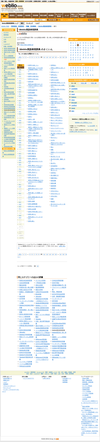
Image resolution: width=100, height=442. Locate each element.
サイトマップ (7, 387)
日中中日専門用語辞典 (43, 344)
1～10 (73, 83)
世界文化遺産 (55, 80)
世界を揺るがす (55, 115)
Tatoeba (38, 319)
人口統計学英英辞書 (25, 348)
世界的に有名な (32, 114)
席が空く (53, 163)
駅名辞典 (38, 294)
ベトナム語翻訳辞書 (25, 364)
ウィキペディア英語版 (59, 344)
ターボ (67, 15)
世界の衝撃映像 (32, 204)
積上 (52, 147)
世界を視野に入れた (57, 99)
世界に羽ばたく (32, 172)
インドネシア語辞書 (25, 361)
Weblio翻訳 (85, 384)
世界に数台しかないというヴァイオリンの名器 (35, 166)
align (73, 86)
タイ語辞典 (85, 395)
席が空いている (55, 156)
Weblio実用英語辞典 (42, 310)
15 (56, 57)
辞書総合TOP (90, 1)
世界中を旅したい (33, 65)
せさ (20, 91)
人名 (59, 373)
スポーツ (47, 373)
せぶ (20, 208)
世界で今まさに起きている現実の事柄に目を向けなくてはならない (35, 141)
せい (20, 71)
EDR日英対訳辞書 (25, 330)
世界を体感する (55, 110)
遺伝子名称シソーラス (43, 326)
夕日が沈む (54, 196)
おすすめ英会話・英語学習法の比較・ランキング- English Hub (89, 432)
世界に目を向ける (33, 177)
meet (73, 94)
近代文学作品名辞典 (58, 294)
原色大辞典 (39, 285)
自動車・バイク (53, 372)
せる (20, 158)
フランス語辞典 (86, 391)
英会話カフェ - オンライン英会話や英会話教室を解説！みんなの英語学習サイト (89, 421)
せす (20, 96)
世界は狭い (31, 221)
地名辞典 (22, 296)
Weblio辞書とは (7, 378)
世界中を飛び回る (33, 76)
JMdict (38, 312)
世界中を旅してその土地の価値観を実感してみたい (35, 69)
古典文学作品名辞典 (42, 292)
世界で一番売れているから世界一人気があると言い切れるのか (35, 128)
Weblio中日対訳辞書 (25, 355)
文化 (27, 373)
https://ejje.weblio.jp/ (26, 45)
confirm (74, 105)
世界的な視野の (32, 95)
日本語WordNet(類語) (59, 303)
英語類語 (20, 15)
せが (20, 171)
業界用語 (6, 34)
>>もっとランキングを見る (90, 113)
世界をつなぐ (55, 112)
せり (20, 155)
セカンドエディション (57, 128)
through (74, 102)
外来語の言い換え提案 (26, 287)
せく (20, 85)
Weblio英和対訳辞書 (58, 341)
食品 (55, 373)
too (72, 91)
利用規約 (5, 384)
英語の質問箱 (86, 406)
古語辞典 (44, 1)
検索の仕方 (6, 380)
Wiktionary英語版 (41, 339)
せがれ (53, 140)
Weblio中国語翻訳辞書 (59, 346)
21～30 (93, 83)
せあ (20, 69)
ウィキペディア (57, 298)
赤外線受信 (54, 166)
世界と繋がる (32, 153)
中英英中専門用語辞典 (59, 348)
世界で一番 (31, 119)
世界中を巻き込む (33, 79)
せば (20, 204)
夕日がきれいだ (55, 193)
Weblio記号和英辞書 (25, 334)
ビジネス (6, 32)
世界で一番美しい (33, 124)
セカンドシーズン (56, 131)
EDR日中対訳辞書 (25, 352)
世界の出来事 (32, 209)
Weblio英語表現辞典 (44, 26)
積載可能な (54, 178)
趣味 (42, 373)
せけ (20, 87)
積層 (52, 199)
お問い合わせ (46, 378)
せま (20, 136)
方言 (63, 373)
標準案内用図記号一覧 (59, 285)
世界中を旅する (32, 74)
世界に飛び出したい (34, 169)
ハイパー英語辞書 (25, 319)
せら (20, 153)
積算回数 (53, 180)
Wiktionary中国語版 (58, 350)
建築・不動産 (68, 372)
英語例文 (12, 15)
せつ (20, 107)
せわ (20, 164)
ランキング (29, 23)
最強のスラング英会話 (43, 332)
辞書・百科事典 (31, 26)
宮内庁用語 (55, 283)
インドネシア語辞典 (87, 393)
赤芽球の (53, 173)
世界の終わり (32, 186)
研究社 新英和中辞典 (25, 314)
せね (20, 120)
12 (47, 57)
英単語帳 (35, 15)
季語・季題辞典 (57, 292)
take (72, 111)
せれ (20, 160)
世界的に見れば (32, 109)
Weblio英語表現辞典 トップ (10, 23)
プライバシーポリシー (9, 385)
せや (20, 147)
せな (20, 113)
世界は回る (54, 77)
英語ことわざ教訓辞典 (59, 316)
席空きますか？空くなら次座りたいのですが (58, 143)
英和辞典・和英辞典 (17, 26)
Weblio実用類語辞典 (42, 303)
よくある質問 (91, 126)
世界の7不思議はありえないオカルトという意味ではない (35, 181)
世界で (30, 116)
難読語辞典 (22, 285)
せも (20, 144)
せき (20, 82)
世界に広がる (32, 175)
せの (20, 122)
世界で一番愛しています (35, 122)
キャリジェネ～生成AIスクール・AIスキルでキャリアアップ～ (89, 402)
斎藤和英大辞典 (24, 346)
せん (20, 169)
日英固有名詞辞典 (57, 325)
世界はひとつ (55, 72)
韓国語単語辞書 (41, 350)
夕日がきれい (55, 191)
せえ (20, 76)
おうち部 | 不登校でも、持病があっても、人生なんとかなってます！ (89, 427)
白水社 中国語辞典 (41, 341)
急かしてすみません (57, 117)
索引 (22, 23)
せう (20, 74)
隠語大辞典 (39, 289)
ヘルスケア (7, 44)
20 (37, 266)
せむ (20, 140)
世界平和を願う (55, 93)
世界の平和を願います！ (35, 211)
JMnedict (22, 332)
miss (73, 100)
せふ (20, 129)
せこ (20, 89)
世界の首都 (31, 201)
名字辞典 (22, 298)
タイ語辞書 (55, 355)
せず (20, 186)
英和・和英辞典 (19, 1)
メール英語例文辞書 (42, 330)
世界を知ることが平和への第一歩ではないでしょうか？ (58, 103)
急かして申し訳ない (57, 120)
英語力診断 (43, 15)
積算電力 (53, 188)
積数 (52, 149)
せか (20, 80)
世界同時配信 (32, 156)
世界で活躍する (32, 145)
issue (73, 108)
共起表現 (27, 15)
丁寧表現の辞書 (41, 283)
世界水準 (30, 81)
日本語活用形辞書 (57, 280)
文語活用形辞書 (24, 283)
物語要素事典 (40, 287)
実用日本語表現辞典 (25, 280)
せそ (20, 100)
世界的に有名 (32, 111)
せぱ (20, 215)
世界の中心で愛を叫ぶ (34, 206)
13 (50, 57)
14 (53, 57)
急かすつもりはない (57, 123)
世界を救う (54, 107)
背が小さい (54, 137)
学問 (5, 41)
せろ (20, 162)
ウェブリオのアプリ (28, 378)
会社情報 (65, 380)
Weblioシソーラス (41, 305)
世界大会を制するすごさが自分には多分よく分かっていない (35, 85)
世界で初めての (32, 148)
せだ (20, 193)
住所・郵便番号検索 (58, 296)
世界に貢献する (32, 158)
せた (20, 102)
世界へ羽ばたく (55, 96)
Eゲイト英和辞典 (24, 316)
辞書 (2, 1)
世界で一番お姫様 (33, 133)
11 (44, 57)
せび (20, 206)
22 (63, 57)
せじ (20, 184)
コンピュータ (7, 37)
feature (73, 97)
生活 (31, 373)
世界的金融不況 (32, 90)
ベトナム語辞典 (86, 397)
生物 (52, 373)
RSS (57, 439)
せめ (20, 142)
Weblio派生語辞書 (58, 328)
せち (20, 105)
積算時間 (53, 186)
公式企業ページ (67, 378)
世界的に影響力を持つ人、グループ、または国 (35, 101)
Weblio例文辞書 (24, 350)
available (74, 89)
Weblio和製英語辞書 (42, 328)
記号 (86, 72)
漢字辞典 (55, 301)
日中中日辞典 (28, 1)
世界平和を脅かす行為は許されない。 (58, 90)
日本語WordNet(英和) (59, 323)
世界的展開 (31, 92)
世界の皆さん (32, 214)
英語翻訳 (51, 15)
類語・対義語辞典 (9, 1)
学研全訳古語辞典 (25, 366)
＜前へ (20, 57)
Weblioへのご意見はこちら (83, 122)
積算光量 (53, 183)
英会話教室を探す (82, 15)
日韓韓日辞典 (37, 1)
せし (20, 94)
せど (20, 202)
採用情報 (65, 382)
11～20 (83, 83)
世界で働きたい (32, 151)
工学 (5, 39)
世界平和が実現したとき (58, 82)
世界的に (30, 98)
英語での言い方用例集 (59, 310)
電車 (46, 372)
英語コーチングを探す (74, 15)
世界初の (53, 65)
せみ (20, 138)
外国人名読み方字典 (25, 289)
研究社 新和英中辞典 (42, 308)
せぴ (20, 217)
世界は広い (54, 75)
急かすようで (55, 125)
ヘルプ (97, 1)
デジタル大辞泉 (41, 280)
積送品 (53, 201)
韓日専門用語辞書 (57, 353)
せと (20, 111)
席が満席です (55, 175)
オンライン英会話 (59, 15)
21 (60, 57)
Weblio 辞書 (5, 26)
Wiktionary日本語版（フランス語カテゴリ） (42, 360)
